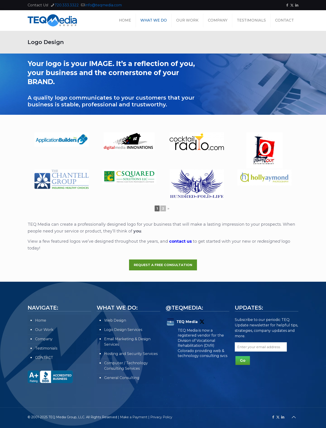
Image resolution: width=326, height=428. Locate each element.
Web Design (115, 320)
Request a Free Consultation (163, 265)
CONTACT (44, 357)
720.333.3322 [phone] (67, 5)
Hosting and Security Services (131, 354)
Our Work (44, 330)
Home (40, 320)
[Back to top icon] (293, 417)
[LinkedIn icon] (296, 5)
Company (44, 339)
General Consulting (121, 378)
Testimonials (46, 348)
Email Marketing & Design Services (127, 342)
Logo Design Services (123, 330)
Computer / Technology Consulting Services (126, 366)
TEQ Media (187, 322)
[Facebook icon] (287, 5)
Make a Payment (133, 417)
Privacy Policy (161, 417)
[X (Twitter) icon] (292, 5)
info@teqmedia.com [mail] (103, 5)
